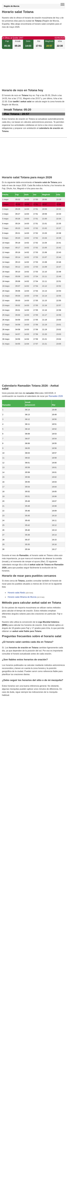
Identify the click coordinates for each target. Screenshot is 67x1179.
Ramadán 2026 (56, 396)
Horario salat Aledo (16, 593)
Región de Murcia (11, 6)
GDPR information (10, 708)
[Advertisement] (33, 71)
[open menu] (62, 4)
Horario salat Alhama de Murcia (22, 597)
